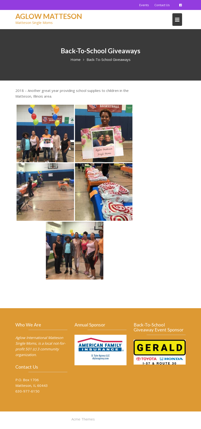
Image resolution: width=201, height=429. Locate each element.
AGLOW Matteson (48, 16)
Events (144, 5)
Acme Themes (83, 419)
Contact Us (162, 5)
